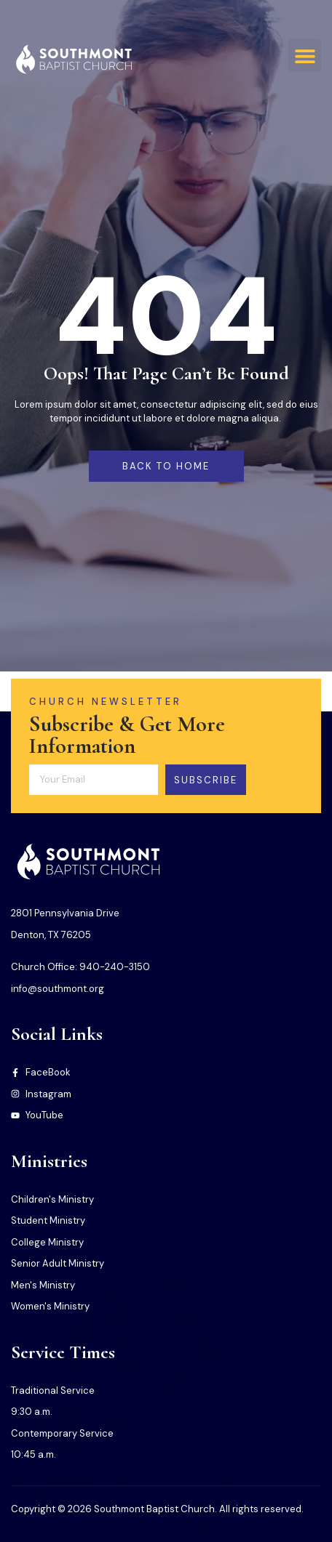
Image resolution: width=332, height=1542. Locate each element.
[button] (304, 55)
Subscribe (205, 780)
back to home (166, 466)
